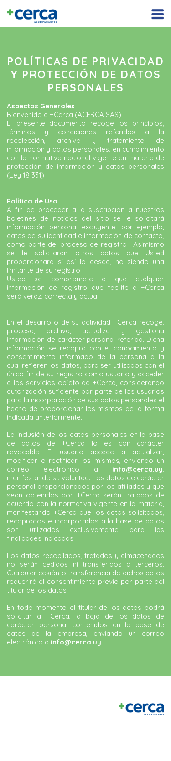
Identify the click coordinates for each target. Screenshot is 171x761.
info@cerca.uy (137, 469)
